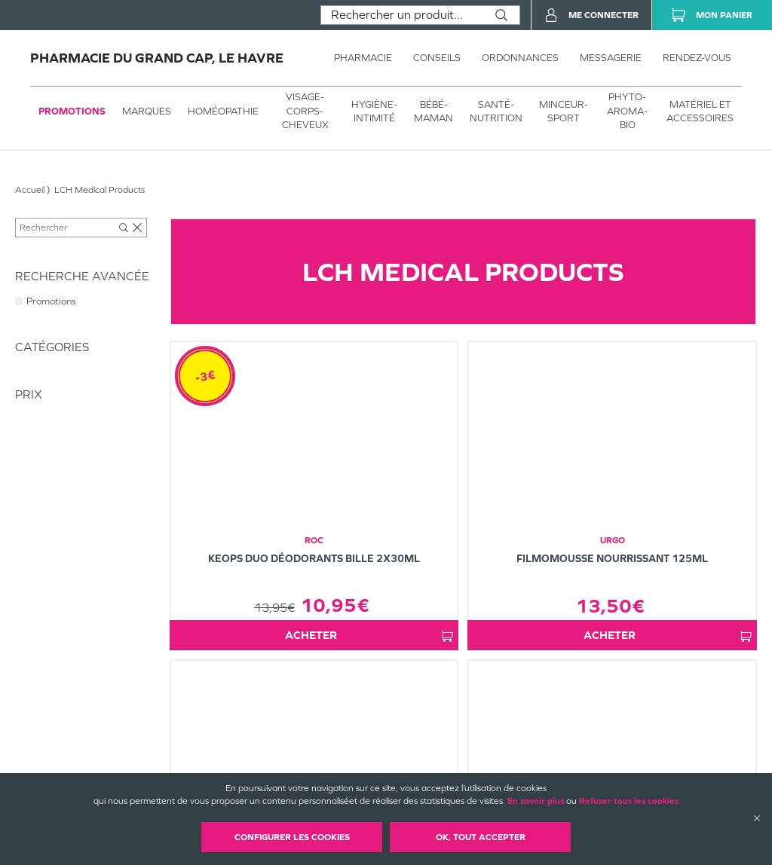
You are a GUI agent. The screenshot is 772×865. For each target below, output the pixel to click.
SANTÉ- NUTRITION (496, 111)
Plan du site (434, 771)
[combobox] (402, 15)
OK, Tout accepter (480, 837)
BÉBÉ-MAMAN (433, 111)
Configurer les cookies (292, 837)
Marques (146, 111)
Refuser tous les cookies (629, 801)
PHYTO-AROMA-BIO (627, 110)
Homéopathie (223, 111)
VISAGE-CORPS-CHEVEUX (305, 110)
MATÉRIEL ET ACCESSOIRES (700, 111)
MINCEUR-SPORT (563, 111)
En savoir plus (535, 801)
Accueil (29, 190)
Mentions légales (445, 758)
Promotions (72, 111)
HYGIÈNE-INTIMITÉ (374, 111)
